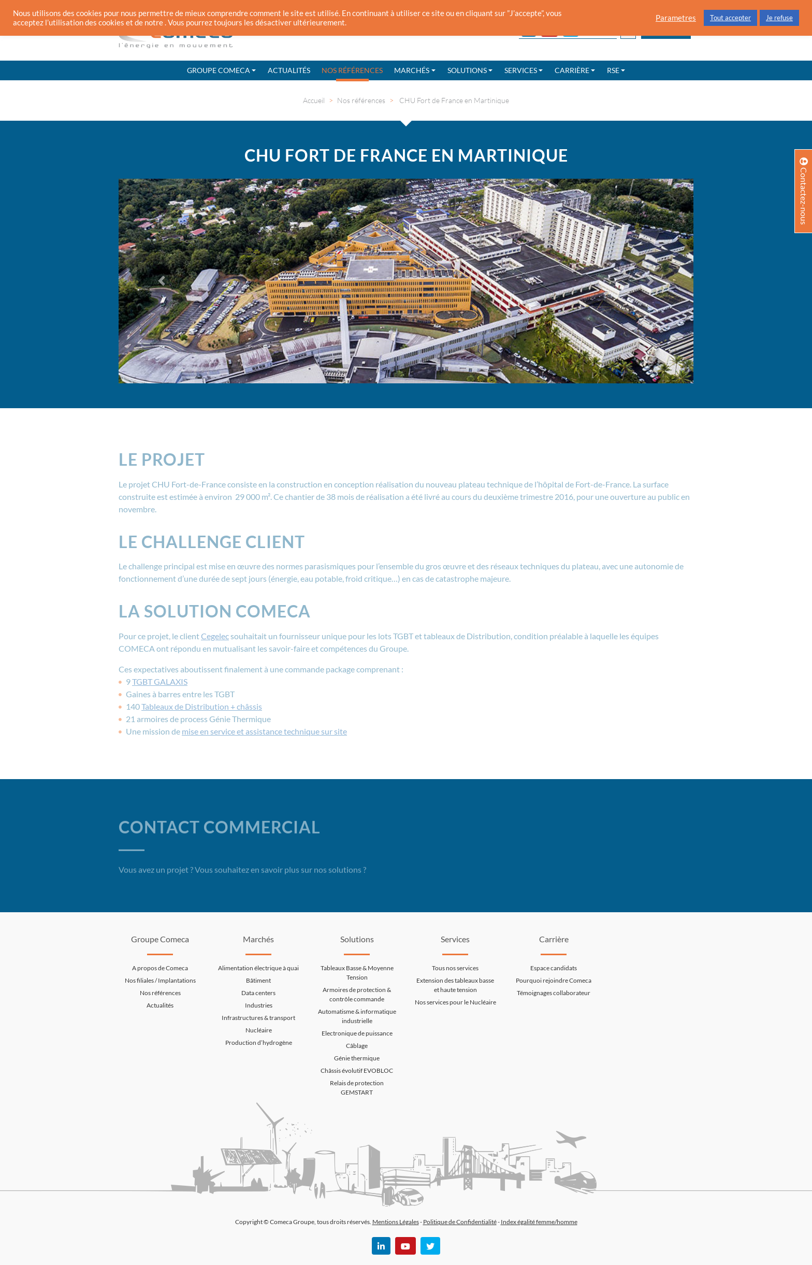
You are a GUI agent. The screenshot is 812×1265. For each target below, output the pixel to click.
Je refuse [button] (779, 17)
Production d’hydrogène (258, 1042)
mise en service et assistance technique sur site (264, 731)
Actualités (289, 70)
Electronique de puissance (357, 1033)
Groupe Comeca (218, 70)
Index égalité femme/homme (539, 1222)
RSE (613, 70)
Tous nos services (455, 968)
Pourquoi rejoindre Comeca (553, 980)
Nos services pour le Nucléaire (455, 1002)
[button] (162, 281)
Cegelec (215, 636)
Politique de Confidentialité (460, 1222)
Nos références (352, 70)
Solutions (467, 70)
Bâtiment (258, 980)
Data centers (258, 993)
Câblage (357, 1046)
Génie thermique (357, 1058)
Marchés (411, 70)
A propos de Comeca (160, 968)
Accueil (314, 100)
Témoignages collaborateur (553, 993)
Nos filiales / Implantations (160, 980)
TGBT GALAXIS (159, 681)
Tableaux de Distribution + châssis (201, 706)
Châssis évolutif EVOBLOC (357, 1070)
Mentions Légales (395, 1222)
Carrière (572, 70)
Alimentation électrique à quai (258, 968)
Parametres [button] (676, 17)
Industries (258, 1005)
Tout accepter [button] (730, 17)
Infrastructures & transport (258, 1018)
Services (520, 70)
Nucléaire (258, 1030)
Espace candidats (553, 968)
